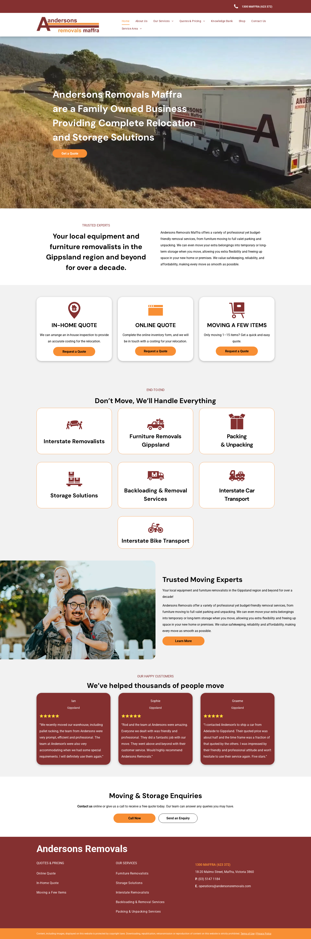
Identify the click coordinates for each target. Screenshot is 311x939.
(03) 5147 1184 (209, 879)
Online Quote (155, 325)
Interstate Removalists (74, 441)
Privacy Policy (263, 933)
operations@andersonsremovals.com (225, 886)
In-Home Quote (74, 325)
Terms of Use (247, 933)
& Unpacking (237, 444)
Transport (237, 499)
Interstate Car (236, 490)
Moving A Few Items (237, 325)
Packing (237, 436)
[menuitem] (125, 21)
